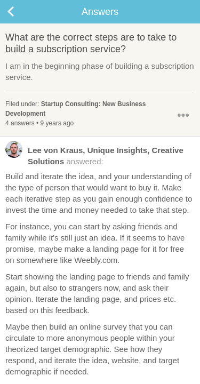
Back (21, 11)
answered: (94, 155)
